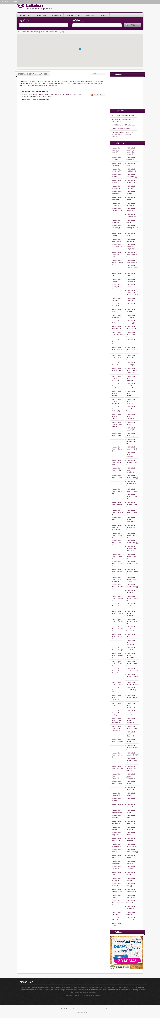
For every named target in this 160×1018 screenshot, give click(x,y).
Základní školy (41, 15)
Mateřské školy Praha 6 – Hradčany (130, 606)
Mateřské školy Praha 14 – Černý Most (117, 424)
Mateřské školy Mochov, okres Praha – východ (131, 292)
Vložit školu (90, 15)
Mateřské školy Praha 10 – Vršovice (130, 409)
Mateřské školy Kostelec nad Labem (116, 254)
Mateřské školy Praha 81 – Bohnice (116, 690)
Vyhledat (24, 20)
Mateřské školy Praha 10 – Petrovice (116, 393)
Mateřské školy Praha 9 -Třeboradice (130, 776)
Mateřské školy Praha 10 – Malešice (116, 386)
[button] (80, 49)
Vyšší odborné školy (73, 15)
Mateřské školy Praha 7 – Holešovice (130, 642)
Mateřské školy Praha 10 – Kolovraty (130, 378)
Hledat (134, 25)
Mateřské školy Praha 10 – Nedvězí (130, 386)
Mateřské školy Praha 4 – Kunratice (130, 470)
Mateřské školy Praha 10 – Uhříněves (130, 401)
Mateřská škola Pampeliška (35, 92)
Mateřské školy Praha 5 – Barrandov (130, 520)
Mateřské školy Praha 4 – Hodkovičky (130, 454)
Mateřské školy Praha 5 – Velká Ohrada (131, 579)
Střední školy (56, 15)
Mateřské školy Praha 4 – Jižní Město (116, 462)
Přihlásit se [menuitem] (4, 2)
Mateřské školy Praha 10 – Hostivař (116, 378)
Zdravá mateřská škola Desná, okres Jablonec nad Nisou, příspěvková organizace (122, 134)
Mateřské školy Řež (117, 804)
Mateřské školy (25, 15)
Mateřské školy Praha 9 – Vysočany (116, 776)
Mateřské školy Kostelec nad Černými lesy (130, 247)
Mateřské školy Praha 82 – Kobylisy (116, 697)
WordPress (84, 1012)
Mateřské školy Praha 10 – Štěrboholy (130, 393)
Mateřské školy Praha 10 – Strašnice (116, 401)
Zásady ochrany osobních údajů (99, 1009)
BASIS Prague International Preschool (123, 115)
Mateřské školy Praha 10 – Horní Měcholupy (131, 370)
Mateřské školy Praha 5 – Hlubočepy (116, 527)
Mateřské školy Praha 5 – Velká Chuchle (116, 579)
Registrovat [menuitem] (13, 2)
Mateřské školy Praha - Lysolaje (61, 94)
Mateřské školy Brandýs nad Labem (116, 150)
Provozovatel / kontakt (79, 1009)
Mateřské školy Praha (37, 32)
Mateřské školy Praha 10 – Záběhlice (116, 416)
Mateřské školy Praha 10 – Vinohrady (116, 409)
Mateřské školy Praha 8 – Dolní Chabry (116, 671)
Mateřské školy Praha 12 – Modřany (130, 416)
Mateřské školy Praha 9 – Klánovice (130, 734)
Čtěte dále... (47, 99)
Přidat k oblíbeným (97, 95)
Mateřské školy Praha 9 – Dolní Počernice (116, 720)
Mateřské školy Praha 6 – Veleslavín (130, 629)
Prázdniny (103, 15)
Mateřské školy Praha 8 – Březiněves (130, 655)
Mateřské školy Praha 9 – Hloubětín (130, 720)
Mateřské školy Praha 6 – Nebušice (130, 613)
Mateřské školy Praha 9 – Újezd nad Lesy (131, 768)
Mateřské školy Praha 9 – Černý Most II (131, 713)
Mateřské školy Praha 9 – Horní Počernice (116, 728)
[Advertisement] (126, 92)
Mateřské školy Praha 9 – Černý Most (116, 713)
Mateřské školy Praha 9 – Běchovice (130, 705)
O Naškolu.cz (65, 1009)
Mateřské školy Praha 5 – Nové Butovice (131, 548)
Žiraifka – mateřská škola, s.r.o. (121, 128)
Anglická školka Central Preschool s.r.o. (123, 125)
